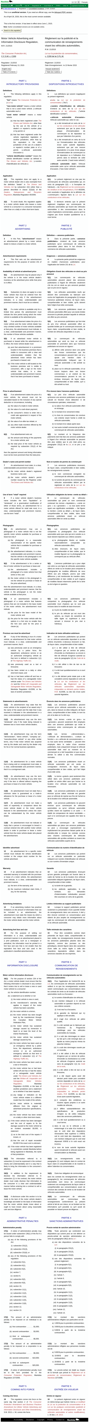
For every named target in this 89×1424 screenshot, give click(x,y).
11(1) (6, 705)
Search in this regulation (12, 30)
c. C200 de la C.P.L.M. (54, 56)
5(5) (6, 339)
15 (5, 933)
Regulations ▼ (36, 5)
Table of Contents (9, 72)
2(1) (6, 179)
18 (5, 1399)
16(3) (6, 1173)
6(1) (6, 395)
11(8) (6, 823)
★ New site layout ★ (9, 8)
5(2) (6, 292)
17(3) (6, 1344)
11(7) (6, 803)
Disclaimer (30, 1420)
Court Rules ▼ (48, 5)
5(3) (6, 309)
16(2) (6, 1159)
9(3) (6, 599)
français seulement (52, 69)
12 (5, 851)
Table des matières (53, 72)
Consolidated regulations (36, 8)
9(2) (6, 563)
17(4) (6, 1370)
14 (5, 907)
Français (85, 2)
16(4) (6, 1197)
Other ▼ (65, 5)
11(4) (6, 762)
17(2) (6, 1317)
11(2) (6, 719)
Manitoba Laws (7, 5)
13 (5, 872)
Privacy (50, 1420)
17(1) (6, 1231)
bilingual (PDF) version (63, 12)
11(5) (6, 776)
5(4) (6, 321)
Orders (58, 5)
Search (19, 5)
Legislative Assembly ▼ (78, 5)
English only (6, 69)
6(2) (6, 434)
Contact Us (60, 1420)
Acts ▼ (27, 5)
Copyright (40, 1420)
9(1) (6, 529)
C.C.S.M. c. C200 (8, 56)
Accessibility (18, 1420)
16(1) (6, 979)
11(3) (6, 734)
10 (5, 637)
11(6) (6, 791)
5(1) (6, 275)
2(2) (6, 202)
